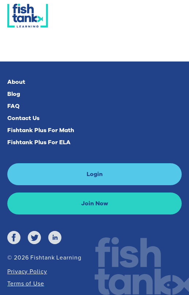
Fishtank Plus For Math (40, 130)
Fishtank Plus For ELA (39, 142)
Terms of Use (25, 283)
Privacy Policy (27, 271)
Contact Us (23, 118)
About (16, 82)
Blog (13, 94)
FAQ (13, 106)
